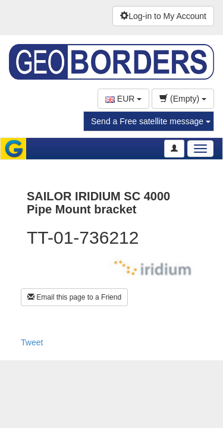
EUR (123, 98)
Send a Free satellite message (151, 121)
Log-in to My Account (163, 16)
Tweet (32, 342)
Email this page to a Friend (74, 297)
